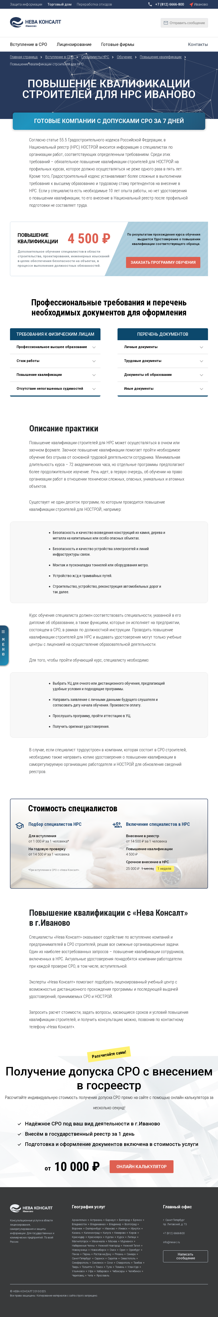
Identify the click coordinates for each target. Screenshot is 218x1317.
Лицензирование (74, 44)
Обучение (125, 57)
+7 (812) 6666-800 (174, 1233)
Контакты (198, 44)
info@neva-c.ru (171, 1242)
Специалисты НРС (95, 57)
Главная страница (24, 57)
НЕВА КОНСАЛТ (23, 1291)
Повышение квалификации (161, 57)
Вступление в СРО (28, 44)
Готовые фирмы (117, 44)
